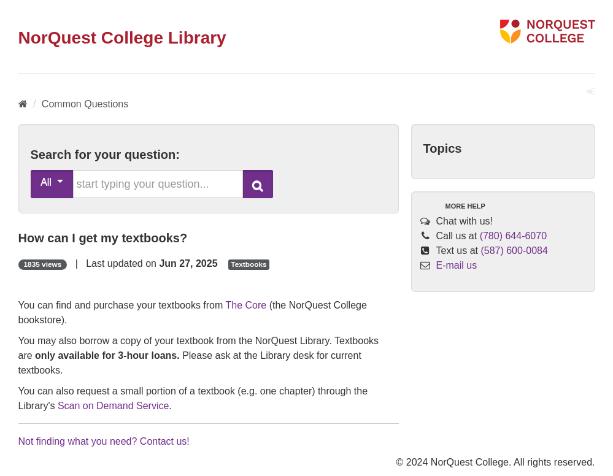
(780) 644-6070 (513, 236)
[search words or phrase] (158, 184)
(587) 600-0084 (513, 250)
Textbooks (248, 264)
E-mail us (456, 265)
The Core (246, 305)
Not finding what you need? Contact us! (104, 441)
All (51, 182)
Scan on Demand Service (113, 406)
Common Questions (85, 104)
